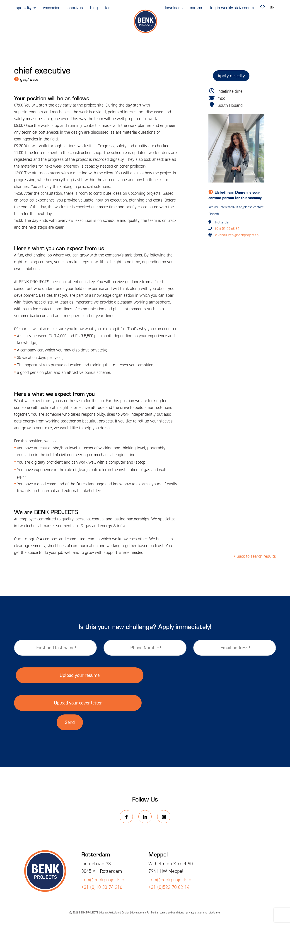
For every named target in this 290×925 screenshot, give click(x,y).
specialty (24, 7)
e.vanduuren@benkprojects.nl (237, 234)
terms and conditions (172, 912)
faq (108, 7)
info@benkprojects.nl (103, 879)
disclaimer (215, 912)
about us (75, 7)
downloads (173, 7)
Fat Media (152, 912)
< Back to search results (255, 556)
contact (196, 7)
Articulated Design (119, 912)
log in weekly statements (232, 7)
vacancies (51, 7)
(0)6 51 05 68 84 (227, 228)
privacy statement (196, 912)
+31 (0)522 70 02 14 (168, 887)
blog (94, 7)
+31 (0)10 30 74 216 (101, 887)
